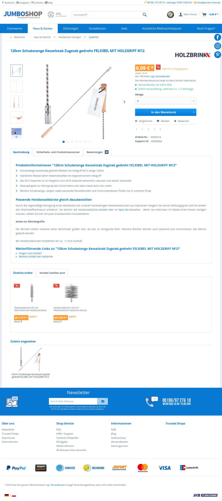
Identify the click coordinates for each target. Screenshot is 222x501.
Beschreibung (21, 152)
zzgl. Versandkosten (160, 76)
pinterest (37, 2)
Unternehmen (10, 441)
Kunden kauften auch (52, 272)
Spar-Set (124, 209)
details (18, 321)
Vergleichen (143, 121)
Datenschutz (118, 437)
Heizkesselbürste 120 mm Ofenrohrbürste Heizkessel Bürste (70, 309)
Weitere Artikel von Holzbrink (34, 256)
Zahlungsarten (119, 446)
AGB (113, 429)
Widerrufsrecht (65, 446)
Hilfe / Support (64, 433)
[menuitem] (171, 14)
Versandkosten (119, 441)
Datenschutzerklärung (90, 407)
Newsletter (8, 429)
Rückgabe (62, 441)
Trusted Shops (10, 433)
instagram (22, 2)
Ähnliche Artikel (22, 272)
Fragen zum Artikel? (29, 253)
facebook (8, 2)
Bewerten (181, 121)
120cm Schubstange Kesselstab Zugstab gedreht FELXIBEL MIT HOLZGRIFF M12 (30, 375)
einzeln (103, 209)
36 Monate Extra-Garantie (71, 450)
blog (48, 2)
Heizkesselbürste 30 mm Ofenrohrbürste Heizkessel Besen (30, 309)
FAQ (58, 429)
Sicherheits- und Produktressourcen (58, 152)
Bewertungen (98, 152)
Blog (113, 433)
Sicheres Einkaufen (67, 437)
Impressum (8, 437)
